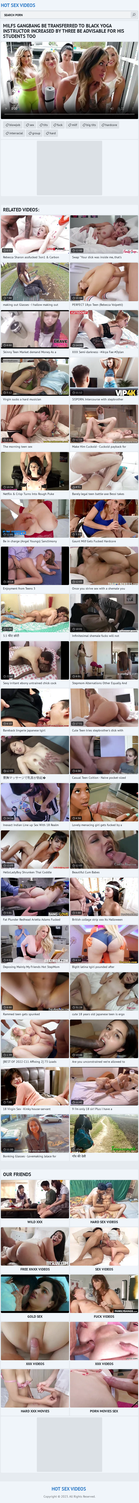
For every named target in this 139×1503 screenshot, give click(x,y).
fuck (60, 125)
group (36, 133)
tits (45, 125)
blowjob (14, 125)
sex (32, 125)
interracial (16, 133)
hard (53, 133)
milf (74, 125)
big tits (91, 125)
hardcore (111, 125)
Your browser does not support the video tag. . (69, 80)
